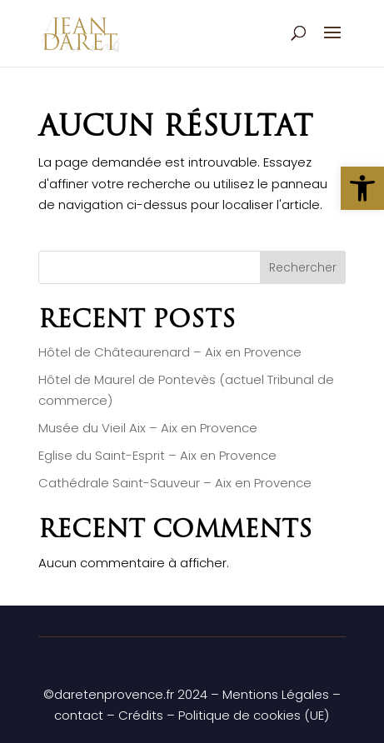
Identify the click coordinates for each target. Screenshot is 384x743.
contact (78, 715)
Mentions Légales (275, 694)
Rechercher (303, 267)
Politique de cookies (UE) (253, 715)
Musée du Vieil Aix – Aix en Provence (147, 427)
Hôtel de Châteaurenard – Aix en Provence (170, 352)
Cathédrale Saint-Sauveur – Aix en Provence (175, 482)
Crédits (140, 715)
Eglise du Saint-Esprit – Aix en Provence (157, 455)
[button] (362, 188)
